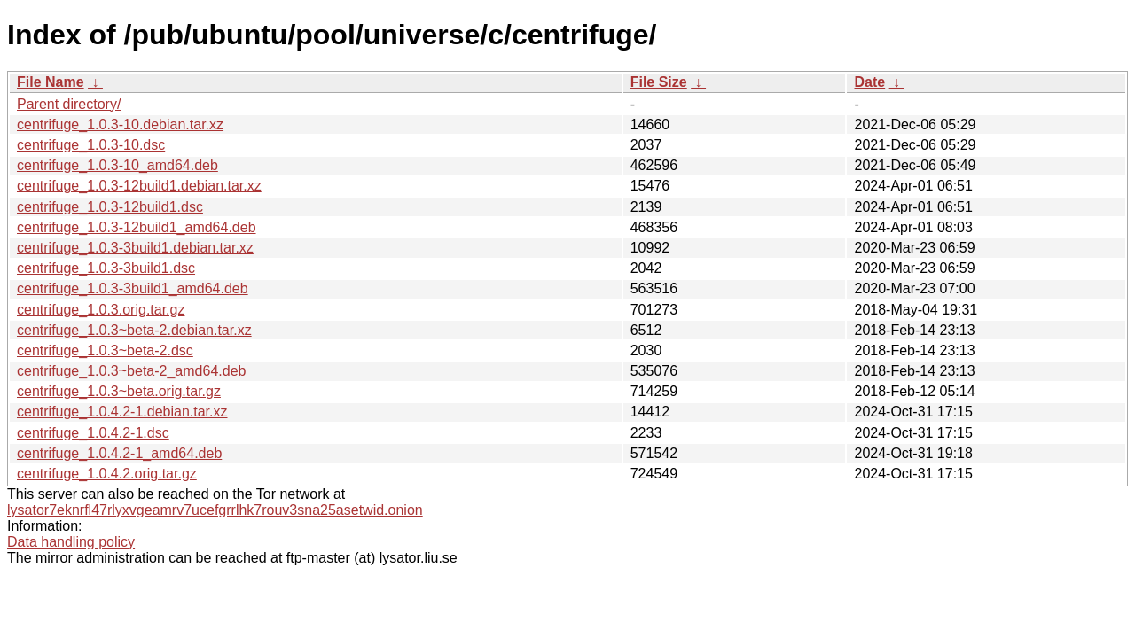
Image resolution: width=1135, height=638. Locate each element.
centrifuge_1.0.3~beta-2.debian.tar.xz (134, 330)
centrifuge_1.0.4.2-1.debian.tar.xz (122, 411)
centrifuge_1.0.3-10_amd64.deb (117, 165)
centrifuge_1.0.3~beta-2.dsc (105, 350)
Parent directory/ (69, 104)
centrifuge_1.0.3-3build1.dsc (106, 268)
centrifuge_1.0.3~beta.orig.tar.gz (119, 391)
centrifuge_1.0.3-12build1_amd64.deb (136, 227)
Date (869, 81)
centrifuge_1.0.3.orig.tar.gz (100, 309)
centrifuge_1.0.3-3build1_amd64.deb (132, 288)
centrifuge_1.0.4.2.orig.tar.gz (107, 473)
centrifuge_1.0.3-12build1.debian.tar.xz (139, 185)
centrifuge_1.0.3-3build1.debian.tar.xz (135, 247)
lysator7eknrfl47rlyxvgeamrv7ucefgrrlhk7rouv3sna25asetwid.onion (215, 509)
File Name (50, 81)
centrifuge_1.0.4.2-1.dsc (93, 432)
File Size (658, 81)
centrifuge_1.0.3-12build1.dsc (110, 206)
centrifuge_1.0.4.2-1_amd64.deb (119, 453)
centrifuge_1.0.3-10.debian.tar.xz (120, 124)
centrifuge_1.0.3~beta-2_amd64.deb (131, 370)
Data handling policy (71, 541)
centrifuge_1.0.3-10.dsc (91, 144)
